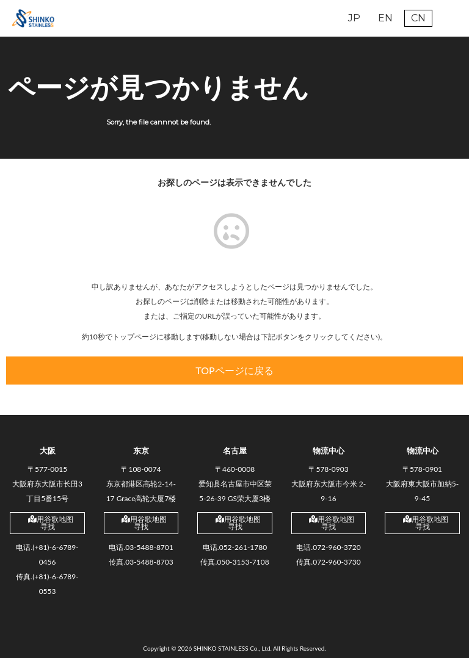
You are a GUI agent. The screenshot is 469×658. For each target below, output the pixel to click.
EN (385, 18)
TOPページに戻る (234, 370)
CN (418, 18)
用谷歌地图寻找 (50, 523)
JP (354, 18)
